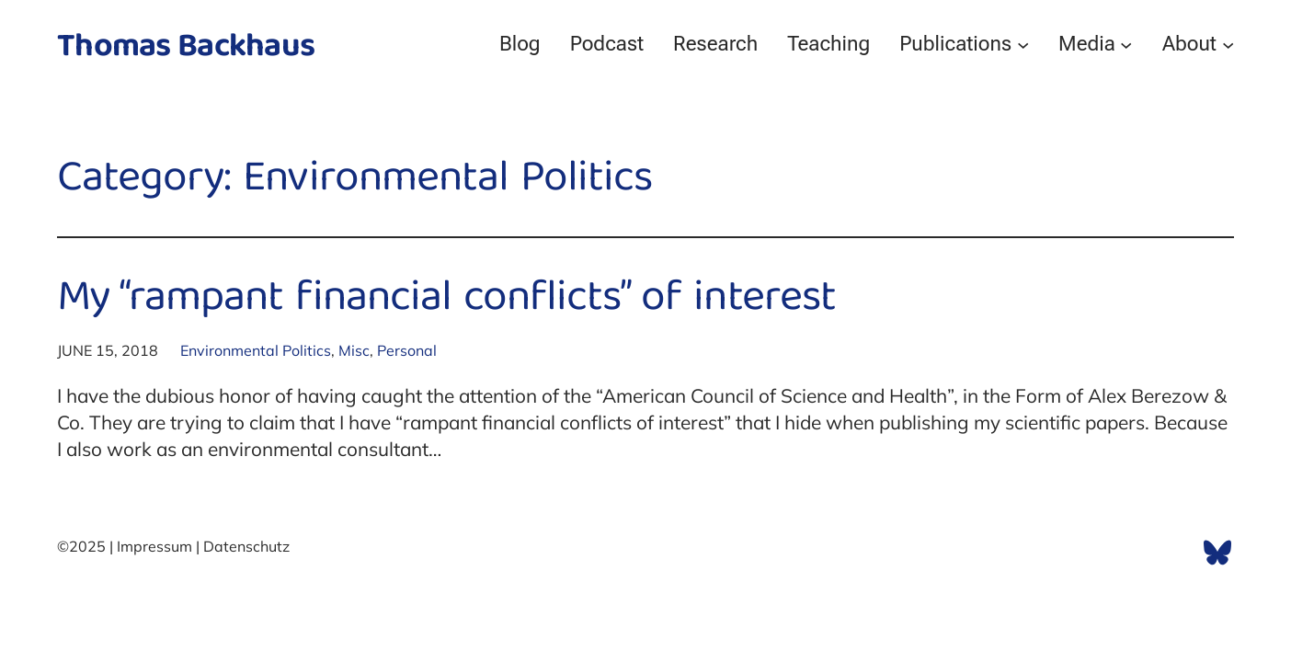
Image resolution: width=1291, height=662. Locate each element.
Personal (407, 350)
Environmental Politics (255, 350)
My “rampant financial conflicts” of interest (446, 300)
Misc (354, 350)
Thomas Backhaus (185, 48)
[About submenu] (1228, 44)
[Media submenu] (1126, 44)
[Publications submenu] (1023, 44)
